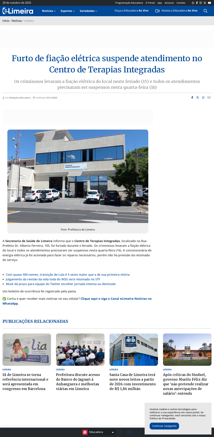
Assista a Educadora (176, 11)
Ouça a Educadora (129, 11)
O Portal (150, 3)
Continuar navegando (164, 425)
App (159, 3)
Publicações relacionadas (35, 321)
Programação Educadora (129, 3)
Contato (181, 3)
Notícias (47, 11)
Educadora (92, 432)
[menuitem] (48, 11)
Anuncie (169, 3)
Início (6, 21)
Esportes (66, 11)
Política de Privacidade (162, 418)
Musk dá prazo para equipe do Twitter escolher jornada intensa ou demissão (61, 284)
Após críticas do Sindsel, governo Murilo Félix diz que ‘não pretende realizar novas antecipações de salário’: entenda (185, 384)
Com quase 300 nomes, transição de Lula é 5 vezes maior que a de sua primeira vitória (68, 274)
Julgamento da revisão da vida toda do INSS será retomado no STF (53, 279)
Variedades (87, 11)
